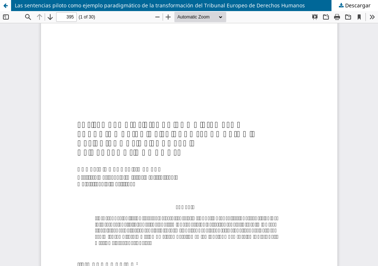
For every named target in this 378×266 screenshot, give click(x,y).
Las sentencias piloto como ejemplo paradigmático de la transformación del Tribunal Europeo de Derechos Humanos (160, 5)
